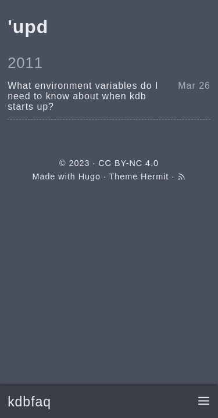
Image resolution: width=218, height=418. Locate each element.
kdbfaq (29, 401)
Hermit (155, 176)
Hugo (89, 176)
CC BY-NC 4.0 (128, 163)
